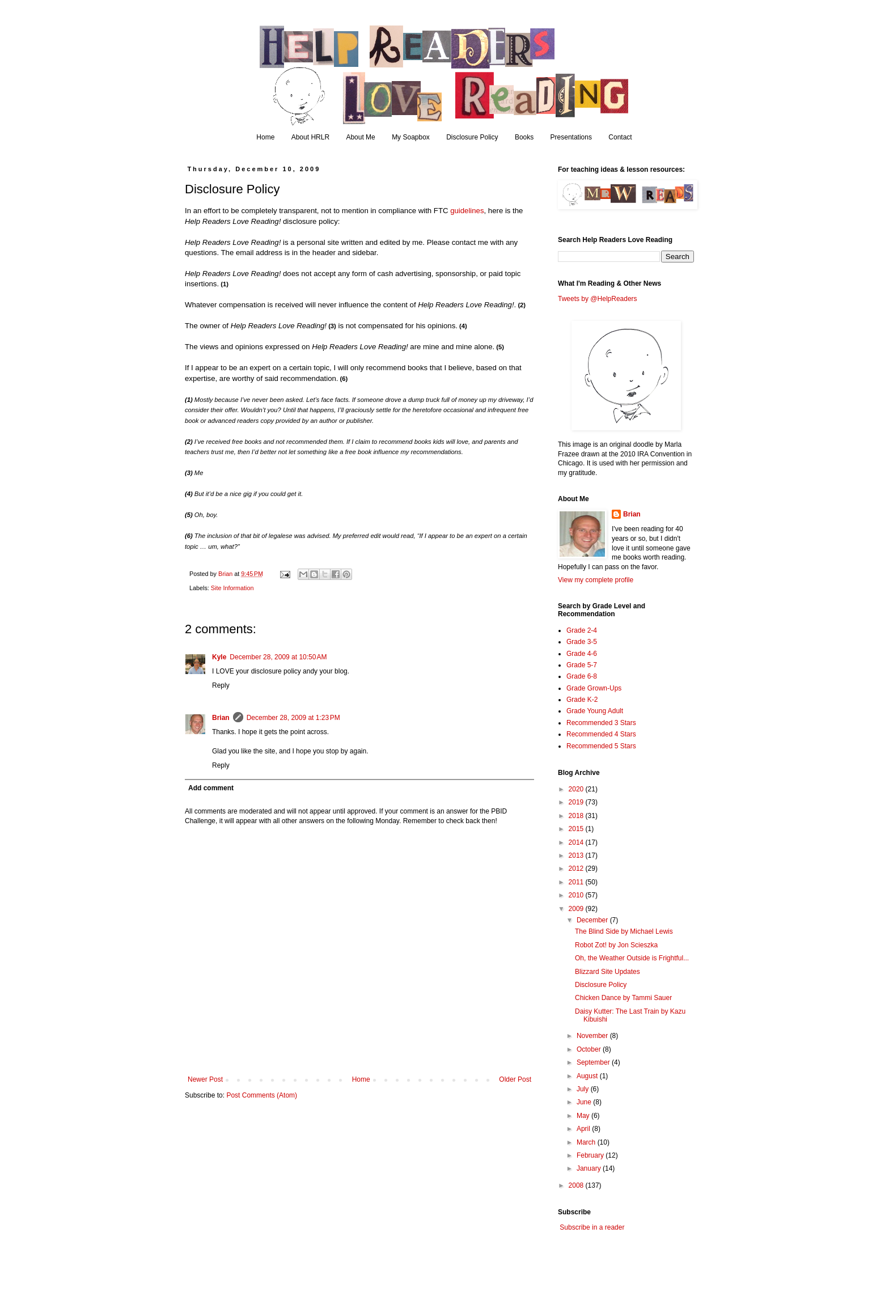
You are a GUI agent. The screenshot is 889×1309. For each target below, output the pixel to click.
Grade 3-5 (581, 642)
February (591, 1155)
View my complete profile (595, 580)
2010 (577, 895)
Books (524, 137)
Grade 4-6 (581, 654)
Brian (221, 718)
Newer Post (205, 1079)
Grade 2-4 (581, 630)
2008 (577, 1185)
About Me (360, 137)
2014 (577, 842)
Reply (221, 685)
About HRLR (310, 137)
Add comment (211, 788)
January (590, 1168)
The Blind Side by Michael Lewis (624, 931)
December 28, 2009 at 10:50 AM (278, 657)
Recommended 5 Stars (601, 746)
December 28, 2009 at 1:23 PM (293, 718)
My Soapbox (411, 137)
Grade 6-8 (581, 676)
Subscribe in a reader (592, 1227)
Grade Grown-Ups (593, 688)
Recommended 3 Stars (601, 723)
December (593, 920)
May (584, 1116)
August (588, 1076)
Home (265, 137)
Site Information (232, 587)
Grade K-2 (582, 700)
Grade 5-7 (581, 665)
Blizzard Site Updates (607, 972)
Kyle (219, 657)
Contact (620, 137)
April (584, 1129)
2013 (577, 855)
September (594, 1062)
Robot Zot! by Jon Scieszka (616, 945)
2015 (577, 829)
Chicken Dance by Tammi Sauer (623, 998)
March (587, 1142)
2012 (577, 868)
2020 (577, 789)
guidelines (467, 210)
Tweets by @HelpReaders (597, 299)
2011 (577, 882)
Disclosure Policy (472, 137)
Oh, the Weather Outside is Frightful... (632, 958)
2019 (577, 802)
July (584, 1089)
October (590, 1049)
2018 (577, 816)
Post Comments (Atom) (261, 1095)
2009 (577, 909)
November (593, 1036)
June (585, 1102)
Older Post (515, 1079)
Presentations (571, 137)
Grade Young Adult (594, 711)
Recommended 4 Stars (601, 734)
